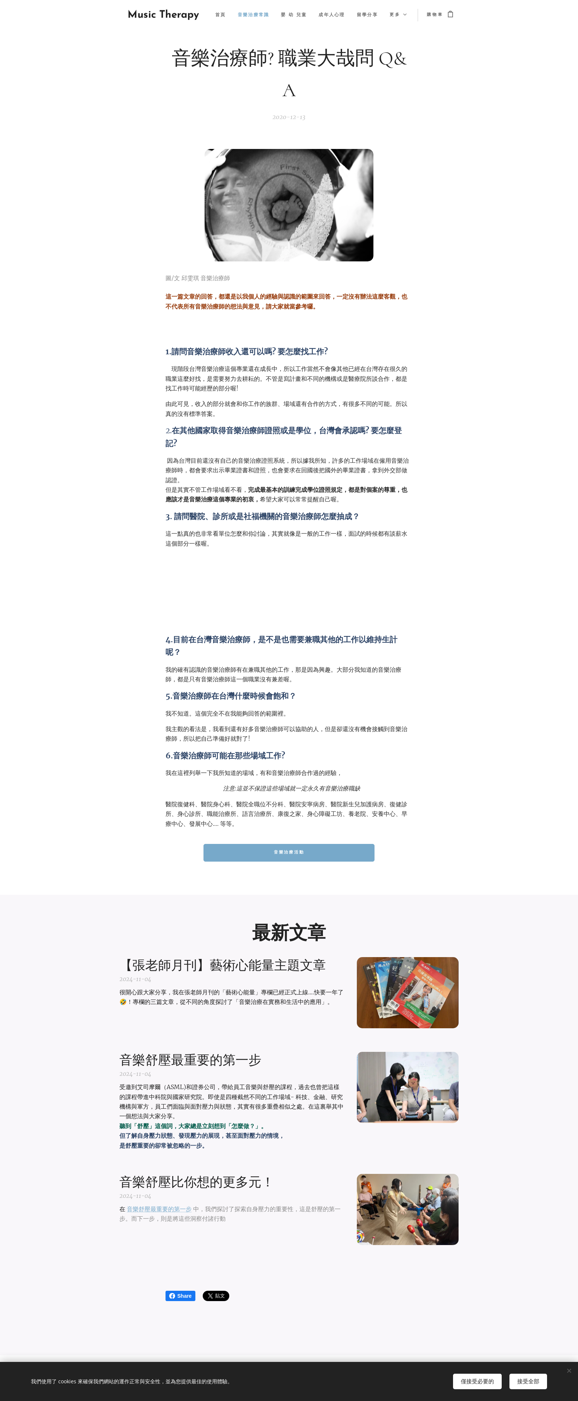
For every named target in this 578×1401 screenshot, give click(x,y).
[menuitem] (250, 15)
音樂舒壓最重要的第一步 (159, 1209)
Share (180, 1296)
